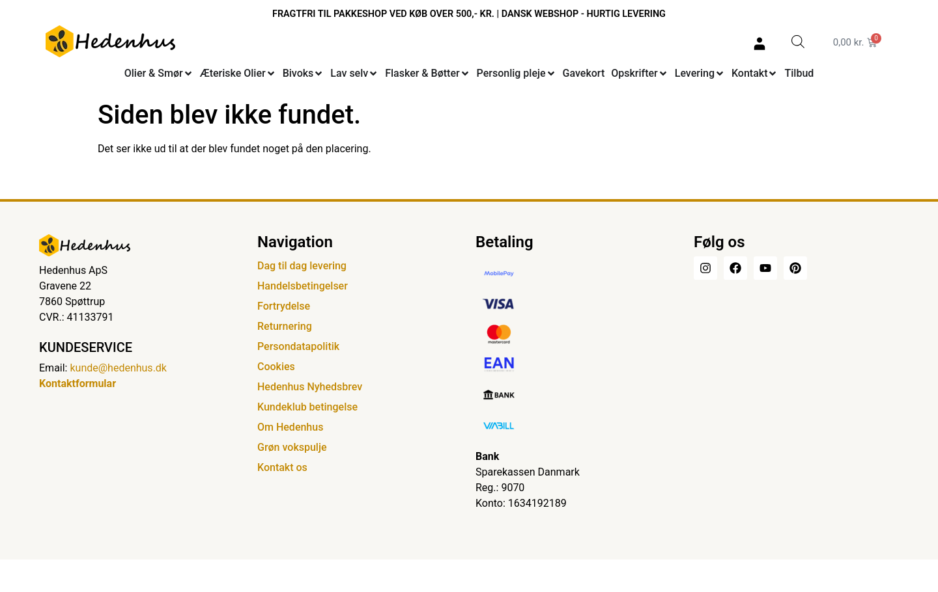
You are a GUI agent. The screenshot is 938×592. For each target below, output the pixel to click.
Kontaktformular (77, 383)
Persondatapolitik (298, 346)
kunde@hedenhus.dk (118, 368)
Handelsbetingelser (302, 286)
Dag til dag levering (302, 266)
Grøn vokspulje (292, 447)
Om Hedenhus (290, 427)
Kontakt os (282, 467)
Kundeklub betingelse (307, 407)
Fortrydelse (283, 306)
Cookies (276, 366)
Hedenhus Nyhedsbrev (309, 387)
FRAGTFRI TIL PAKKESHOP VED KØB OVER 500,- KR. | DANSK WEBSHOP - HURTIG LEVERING (469, 14)
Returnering (284, 326)
